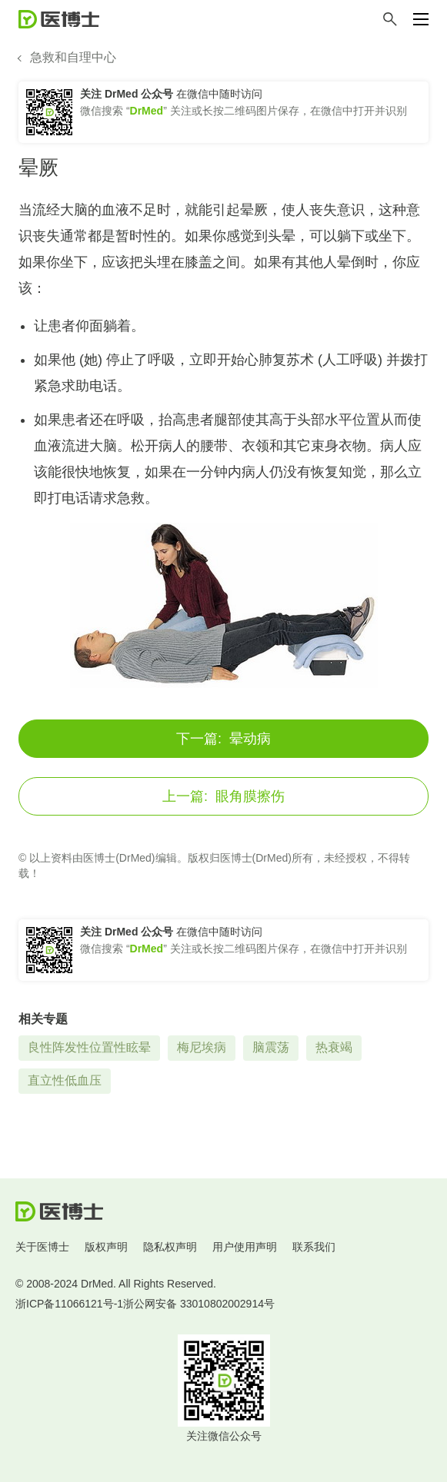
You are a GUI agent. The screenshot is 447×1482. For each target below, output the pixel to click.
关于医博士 (42, 1247)
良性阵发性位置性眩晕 (89, 1047)
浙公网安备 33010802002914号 (199, 1304)
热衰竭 (333, 1047)
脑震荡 (270, 1047)
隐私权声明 (170, 1247)
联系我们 (313, 1247)
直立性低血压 (65, 1080)
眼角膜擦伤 (223, 796)
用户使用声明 (244, 1247)
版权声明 (106, 1247)
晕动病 (223, 738)
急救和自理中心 (73, 57)
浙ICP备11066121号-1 (69, 1304)
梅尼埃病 (201, 1047)
